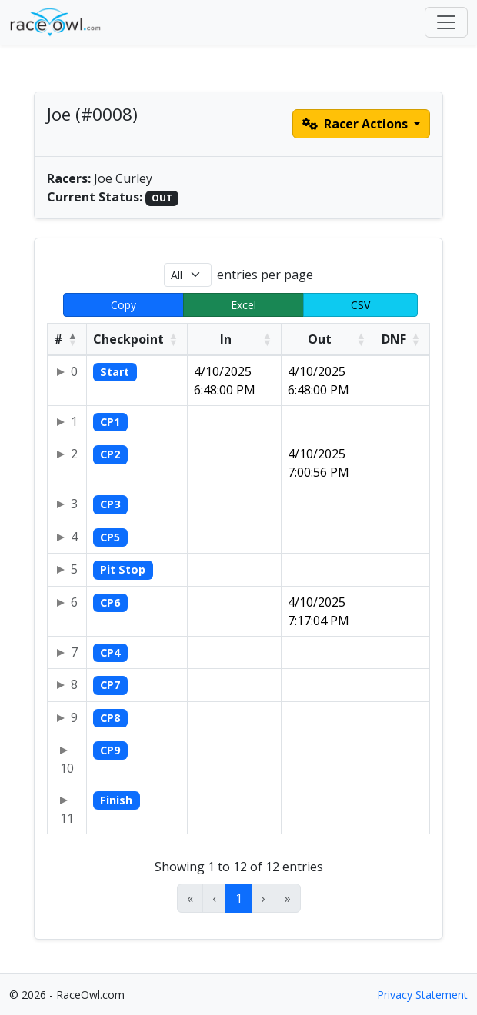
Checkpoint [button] (128, 339)
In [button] (226, 339)
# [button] (58, 339)
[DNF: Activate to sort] (402, 339)
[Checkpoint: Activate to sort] (137, 339)
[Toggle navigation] (446, 22)
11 (67, 818)
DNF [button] (394, 339)
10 (67, 768)
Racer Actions (356, 123)
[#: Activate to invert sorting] (67, 339)
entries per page (265, 274)
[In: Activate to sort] (235, 339)
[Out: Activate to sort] (328, 339)
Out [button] (320, 339)
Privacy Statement (422, 994)
